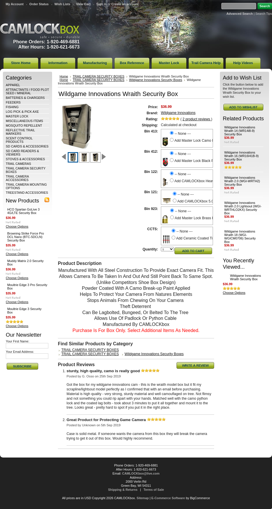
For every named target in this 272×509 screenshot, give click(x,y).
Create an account (125, 4)
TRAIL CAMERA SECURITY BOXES (98, 76)
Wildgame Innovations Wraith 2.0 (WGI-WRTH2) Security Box (242, 181)
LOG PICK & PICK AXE (22, 111)
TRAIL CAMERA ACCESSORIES (17, 178)
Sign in (101, 4)
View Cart (83, 4)
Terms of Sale (154, 489)
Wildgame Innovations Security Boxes (155, 80)
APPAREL (13, 85)
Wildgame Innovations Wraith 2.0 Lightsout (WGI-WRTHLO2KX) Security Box (243, 208)
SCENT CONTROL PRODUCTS (19, 140)
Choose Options (17, 226)
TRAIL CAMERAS (18, 163)
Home (64, 76)
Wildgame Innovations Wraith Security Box (245, 277)
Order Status (39, 4)
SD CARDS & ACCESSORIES (27, 146)
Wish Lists (62, 4)
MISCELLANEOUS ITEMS (24, 121)
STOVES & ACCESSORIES (25, 159)
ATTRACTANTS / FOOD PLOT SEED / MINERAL (27, 91)
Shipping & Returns (123, 489)
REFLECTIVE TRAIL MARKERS (20, 131)
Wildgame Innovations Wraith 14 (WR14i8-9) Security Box (239, 131)
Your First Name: (17, 341)
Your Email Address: (20, 351)
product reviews (197, 119)
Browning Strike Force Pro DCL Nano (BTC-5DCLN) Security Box (25, 237)
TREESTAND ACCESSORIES (27, 192)
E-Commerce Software (168, 498)
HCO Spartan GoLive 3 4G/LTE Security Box (23, 211)
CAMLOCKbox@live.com (140, 473)
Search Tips (264, 13)
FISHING (12, 107)
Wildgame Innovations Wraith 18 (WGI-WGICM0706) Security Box (240, 237)
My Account (14, 4)
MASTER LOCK (17, 116)
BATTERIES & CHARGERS (25, 97)
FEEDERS (13, 102)
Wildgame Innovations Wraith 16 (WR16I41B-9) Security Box (241, 156)
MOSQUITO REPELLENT (24, 125)
